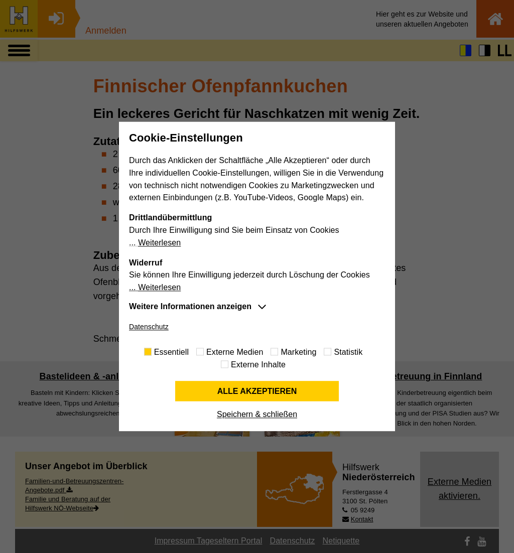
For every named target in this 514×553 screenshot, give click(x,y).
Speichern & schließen (257, 414)
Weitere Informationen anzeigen (190, 306)
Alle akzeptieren (257, 391)
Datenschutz (149, 327)
